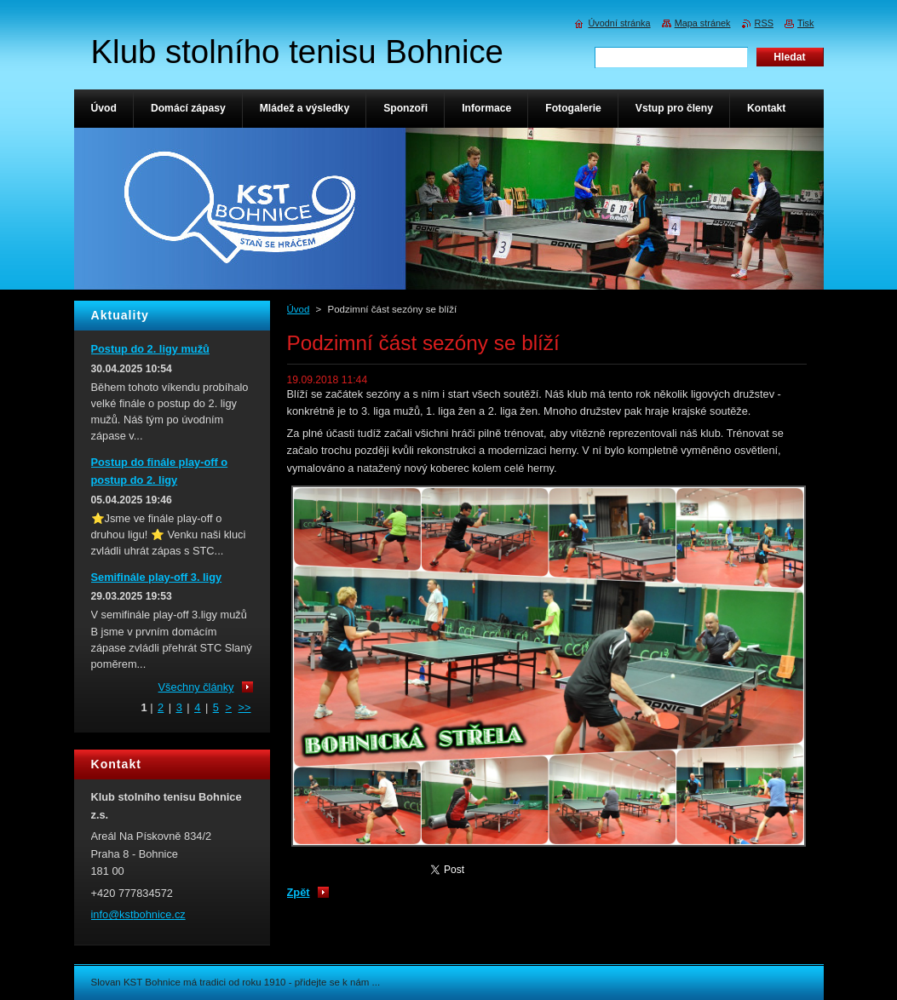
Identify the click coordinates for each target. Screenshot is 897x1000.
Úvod (298, 309)
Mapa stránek (703, 23)
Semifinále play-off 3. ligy (156, 577)
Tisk (805, 23)
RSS (764, 23)
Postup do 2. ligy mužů (150, 348)
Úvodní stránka (619, 23)
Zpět (298, 892)
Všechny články (196, 687)
